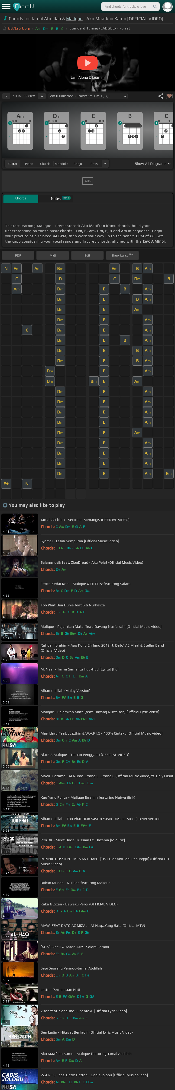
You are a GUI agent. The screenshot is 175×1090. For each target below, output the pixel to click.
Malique (74, 18)
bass (94, 164)
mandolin (61, 164)
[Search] (155, 6)
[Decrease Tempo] (6, 96)
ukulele (45, 164)
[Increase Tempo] (42, 96)
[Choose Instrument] (105, 163)
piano (29, 164)
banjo (78, 164)
